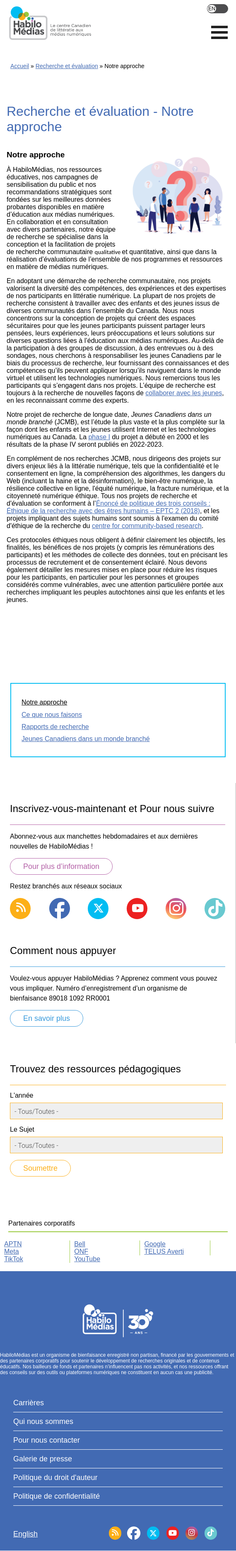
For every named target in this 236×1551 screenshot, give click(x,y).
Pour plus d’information (61, 866)
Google (155, 1244)
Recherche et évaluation (67, 66)
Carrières (28, 1403)
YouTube (87, 1258)
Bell (79, 1244)
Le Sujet (22, 1129)
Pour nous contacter (46, 1440)
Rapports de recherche (55, 726)
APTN (13, 1244)
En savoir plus (46, 1018)
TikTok (13, 1258)
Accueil (19, 66)
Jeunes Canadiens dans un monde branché (86, 738)
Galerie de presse (42, 1459)
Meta (11, 1251)
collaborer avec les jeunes (183, 392)
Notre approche (44, 702)
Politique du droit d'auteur (55, 1477)
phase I (99, 436)
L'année (21, 1095)
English (217, 8)
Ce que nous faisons (52, 714)
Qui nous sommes (43, 1421)
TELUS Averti (164, 1251)
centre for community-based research (147, 525)
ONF (81, 1251)
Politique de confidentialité (56, 1496)
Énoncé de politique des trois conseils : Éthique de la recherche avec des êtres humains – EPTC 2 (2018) (108, 507)
